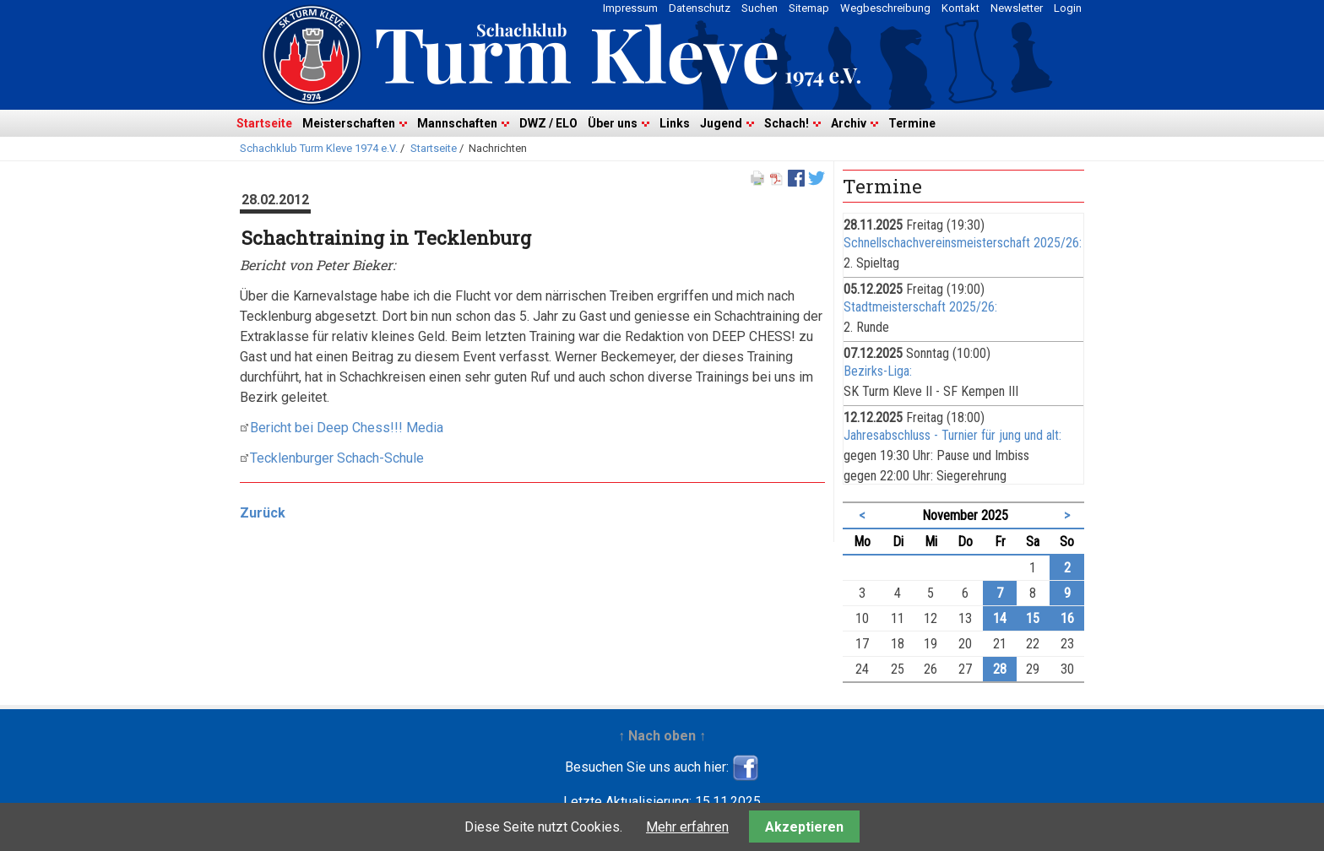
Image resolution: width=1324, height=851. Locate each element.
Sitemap (809, 8)
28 (1000, 669)
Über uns (613, 123)
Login (1068, 8)
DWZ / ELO (548, 123)
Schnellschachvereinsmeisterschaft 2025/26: (963, 243)
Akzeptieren (804, 827)
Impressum (630, 8)
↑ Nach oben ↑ (662, 736)
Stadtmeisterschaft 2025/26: (920, 307)
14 (1000, 618)
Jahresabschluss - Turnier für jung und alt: (952, 435)
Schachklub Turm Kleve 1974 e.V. (319, 148)
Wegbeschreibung (885, 8)
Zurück (262, 513)
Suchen (759, 8)
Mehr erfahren (687, 827)
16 (1067, 618)
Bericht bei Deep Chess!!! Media (346, 428)
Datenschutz (699, 8)
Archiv (848, 123)
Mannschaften (457, 123)
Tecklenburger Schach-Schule (337, 458)
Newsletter (1016, 8)
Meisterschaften (348, 123)
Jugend (721, 123)
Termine (912, 123)
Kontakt (960, 8)
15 (1032, 618)
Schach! (786, 123)
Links (674, 123)
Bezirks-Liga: (878, 371)
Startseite (264, 123)
